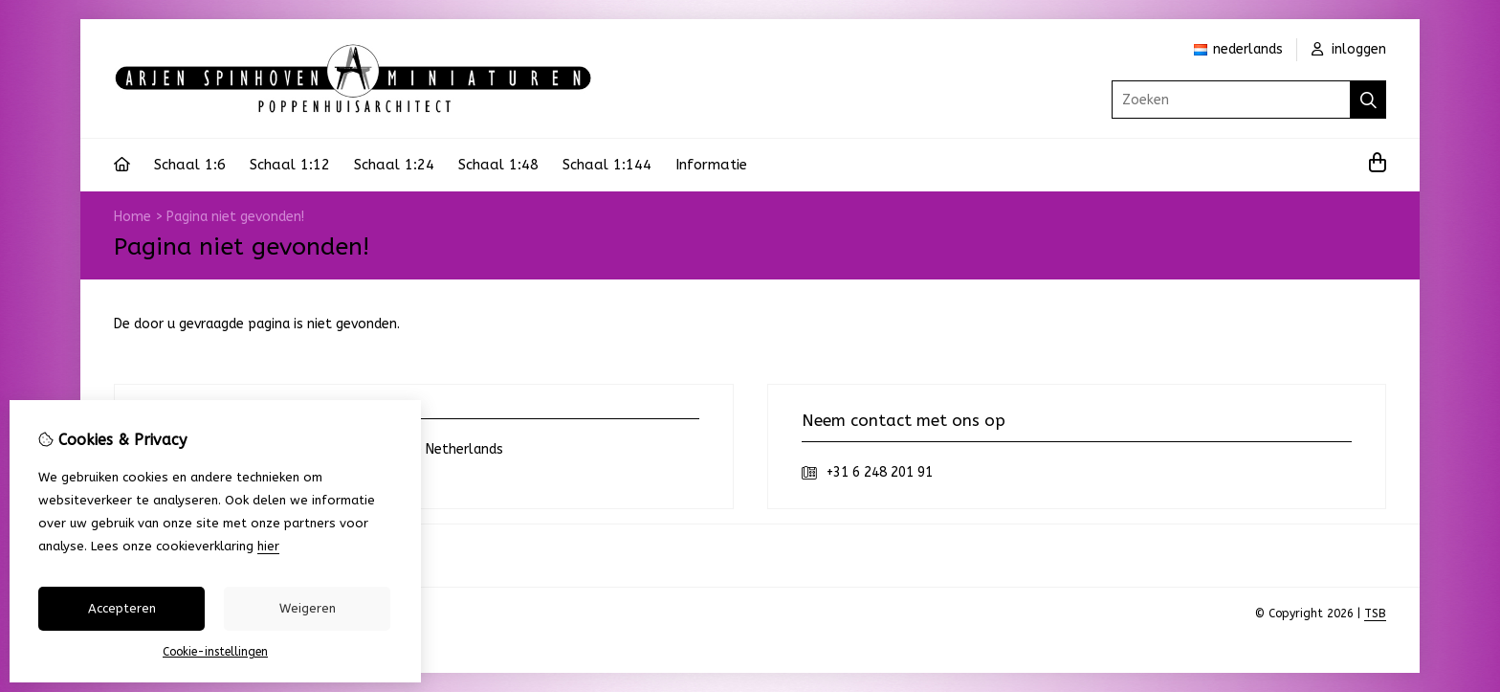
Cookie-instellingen (215, 652)
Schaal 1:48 (498, 164)
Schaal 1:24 (394, 164)
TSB (1375, 613)
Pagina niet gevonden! (235, 217)
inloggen (1349, 49)
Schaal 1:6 (190, 164)
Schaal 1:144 (606, 164)
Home (132, 217)
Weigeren (307, 608)
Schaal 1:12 (290, 164)
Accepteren (122, 608)
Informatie (711, 164)
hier (268, 546)
